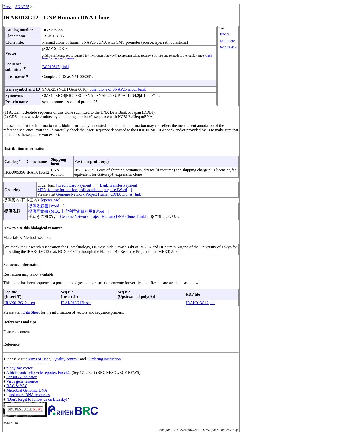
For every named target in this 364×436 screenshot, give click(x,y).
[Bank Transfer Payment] (120, 185)
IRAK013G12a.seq (19, 303)
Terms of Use (37, 359)
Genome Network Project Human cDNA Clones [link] (99, 194)
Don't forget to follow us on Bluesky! (37, 399)
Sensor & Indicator (21, 377)
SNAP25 (22, 7)
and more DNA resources (29, 395)
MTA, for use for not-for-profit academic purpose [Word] (84, 190)
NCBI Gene (227, 41)
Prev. (7, 7)
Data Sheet (31, 312)
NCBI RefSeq (229, 47)
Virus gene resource (22, 381)
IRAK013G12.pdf (200, 303)
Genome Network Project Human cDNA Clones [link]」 (105, 216)
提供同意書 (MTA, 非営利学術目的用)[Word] (68, 211)
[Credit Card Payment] (76, 185)
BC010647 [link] (55, 67)
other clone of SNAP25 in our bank (117, 89)
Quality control (65, 359)
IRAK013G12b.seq (76, 303)
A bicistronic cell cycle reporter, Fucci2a (38, 372)
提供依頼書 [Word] (46, 206)
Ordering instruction (105, 359)
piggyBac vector (19, 368)
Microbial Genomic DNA (26, 390)
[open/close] (50, 200)
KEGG (224, 34)
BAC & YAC (16, 386)
